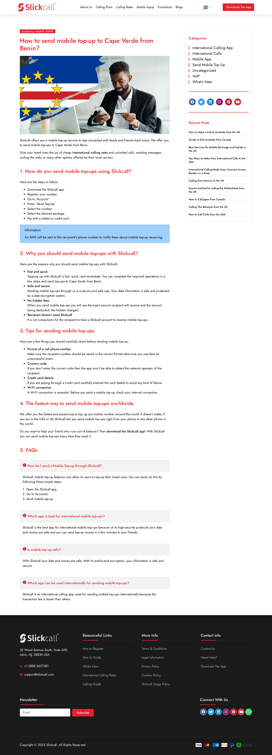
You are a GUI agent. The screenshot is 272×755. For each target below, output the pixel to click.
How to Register (93, 648)
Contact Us (208, 648)
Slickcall (25, 140)
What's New (202, 82)
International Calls (207, 53)
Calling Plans (104, 7)
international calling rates (90, 152)
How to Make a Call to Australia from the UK (214, 132)
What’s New (91, 666)
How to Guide (92, 657)
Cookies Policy (151, 675)
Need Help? (209, 657)
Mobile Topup (145, 7)
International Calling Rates (100, 675)
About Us (86, 7)
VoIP (196, 76)
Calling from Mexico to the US (206, 181)
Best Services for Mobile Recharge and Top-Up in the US (217, 149)
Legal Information (153, 657)
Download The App (213, 666)
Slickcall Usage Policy (156, 684)
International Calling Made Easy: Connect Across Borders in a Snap (217, 171)
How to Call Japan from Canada (207, 199)
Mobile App (201, 59)
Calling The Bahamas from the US (208, 207)
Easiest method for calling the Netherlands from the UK (216, 190)
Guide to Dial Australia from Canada (210, 140)
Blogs (179, 7)
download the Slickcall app (126, 431)
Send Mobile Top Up (208, 65)
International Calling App (212, 48)
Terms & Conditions (155, 648)
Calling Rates (124, 7)
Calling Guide (92, 684)
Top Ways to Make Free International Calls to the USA (217, 160)
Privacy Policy (150, 666)
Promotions (165, 7)
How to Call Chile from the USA (207, 214)
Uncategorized (204, 70)
